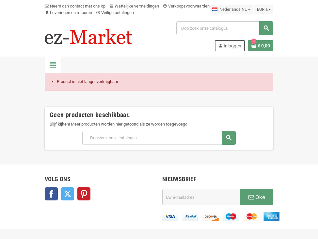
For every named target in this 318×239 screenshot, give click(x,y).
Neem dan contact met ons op (75, 6)
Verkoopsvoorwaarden (186, 6)
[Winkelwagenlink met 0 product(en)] (260, 45)
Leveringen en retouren (68, 12)
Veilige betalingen (115, 12)
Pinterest (83, 193)
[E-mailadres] (201, 197)
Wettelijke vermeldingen (134, 6)
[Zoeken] (224, 28)
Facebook (51, 193)
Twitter (67, 193)
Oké (256, 197)
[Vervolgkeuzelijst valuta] (263, 9)
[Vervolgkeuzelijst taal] (231, 9)
